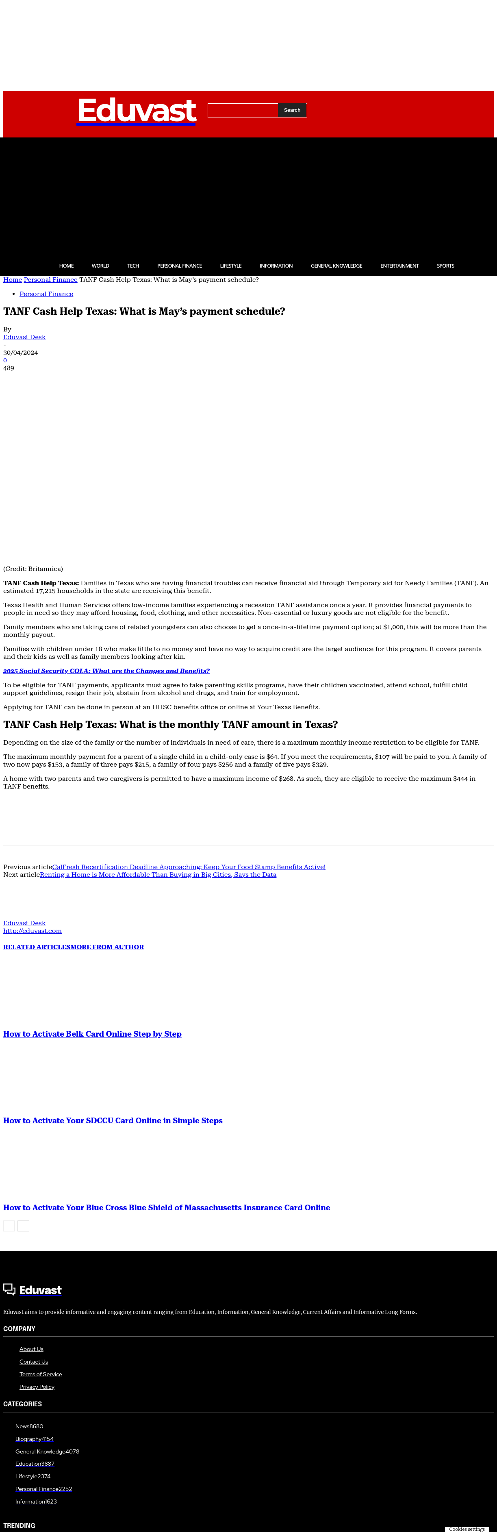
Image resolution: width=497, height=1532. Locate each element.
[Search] (292, 110)
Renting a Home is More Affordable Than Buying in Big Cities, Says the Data (158, 729)
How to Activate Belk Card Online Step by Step (92, 888)
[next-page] (23, 1080)
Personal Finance (50, 279)
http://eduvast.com (32, 785)
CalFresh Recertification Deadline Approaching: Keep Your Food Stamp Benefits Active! (189, 721)
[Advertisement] (248, 194)
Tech (9, 1445)
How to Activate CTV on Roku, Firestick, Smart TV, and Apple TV (96, 1456)
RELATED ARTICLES (36, 801)
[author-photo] (22, 770)
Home (12, 279)
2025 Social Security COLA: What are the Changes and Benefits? (106, 525)
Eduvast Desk (24, 337)
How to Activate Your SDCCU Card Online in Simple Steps (113, 975)
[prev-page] (9, 1080)
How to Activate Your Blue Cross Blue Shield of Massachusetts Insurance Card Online (166, 1062)
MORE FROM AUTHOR (107, 801)
